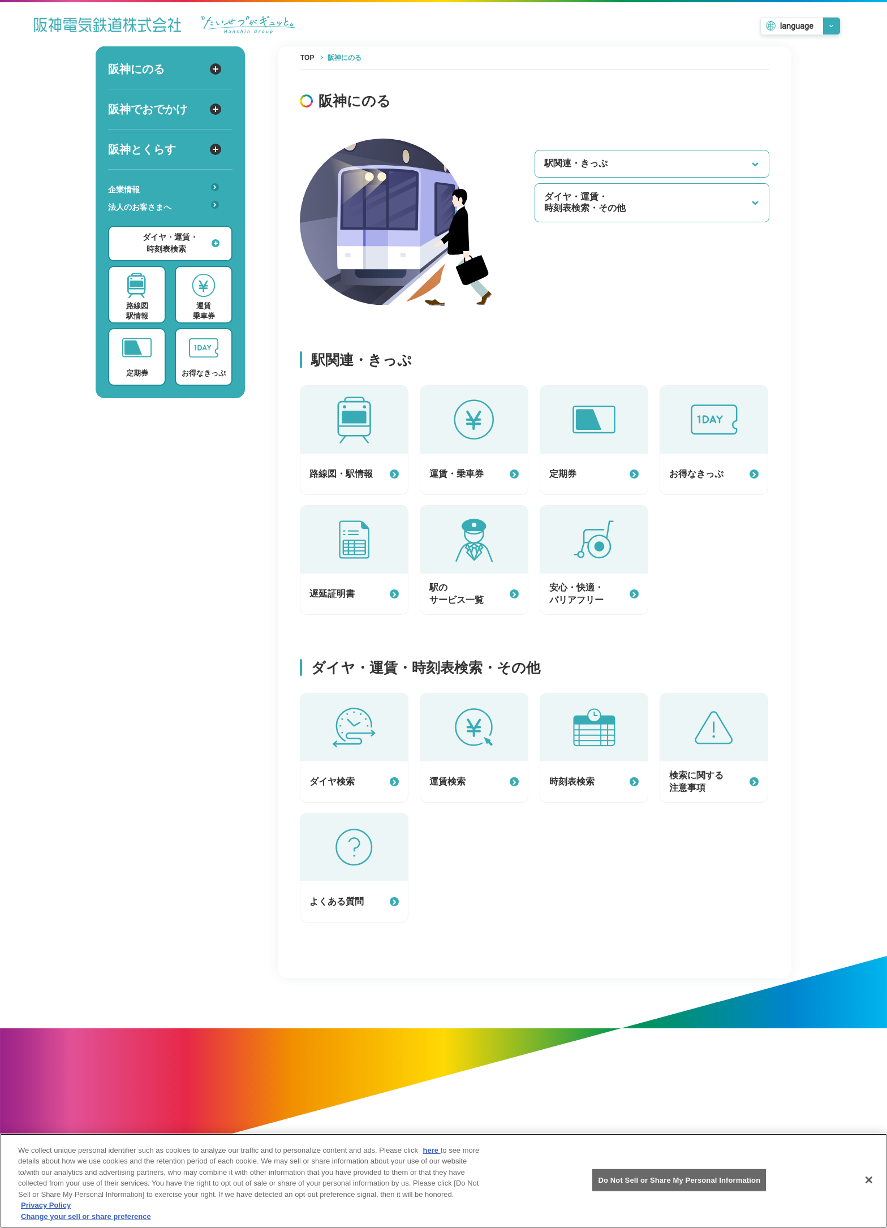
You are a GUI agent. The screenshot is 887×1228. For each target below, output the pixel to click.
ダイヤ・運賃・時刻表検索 (181, 242)
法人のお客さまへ (163, 206)
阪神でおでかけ (164, 109)
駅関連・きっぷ (652, 163)
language (796, 26)
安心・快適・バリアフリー (167, 224)
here (432, 1160)
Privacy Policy (46, 1215)
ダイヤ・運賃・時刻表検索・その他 (652, 202)
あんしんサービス (167, 222)
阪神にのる (164, 69)
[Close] (868, 1189)
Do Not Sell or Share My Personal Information (679, 1189)
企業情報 (163, 188)
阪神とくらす (164, 149)
